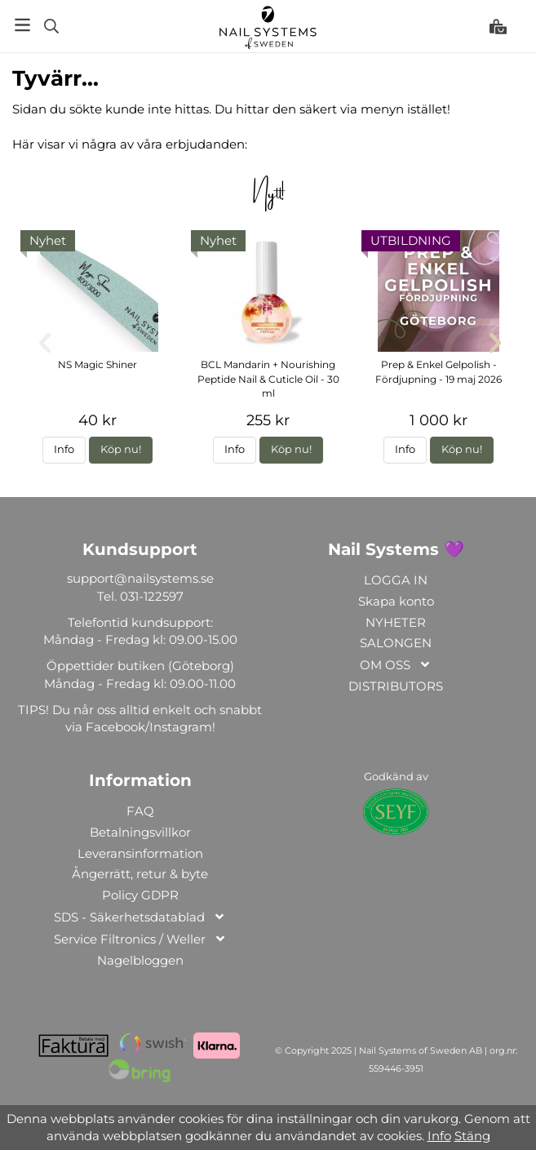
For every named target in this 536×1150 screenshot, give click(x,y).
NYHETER (395, 622)
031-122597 (152, 596)
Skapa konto (396, 601)
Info (64, 449)
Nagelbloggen (140, 960)
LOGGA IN (395, 580)
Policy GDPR (140, 895)
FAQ (140, 811)
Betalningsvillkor (140, 832)
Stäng (472, 1135)
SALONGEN (396, 642)
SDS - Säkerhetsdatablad (140, 917)
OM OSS (396, 665)
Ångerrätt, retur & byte (140, 873)
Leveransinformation (140, 853)
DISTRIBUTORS (395, 686)
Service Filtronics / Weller (140, 939)
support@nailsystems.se (140, 578)
